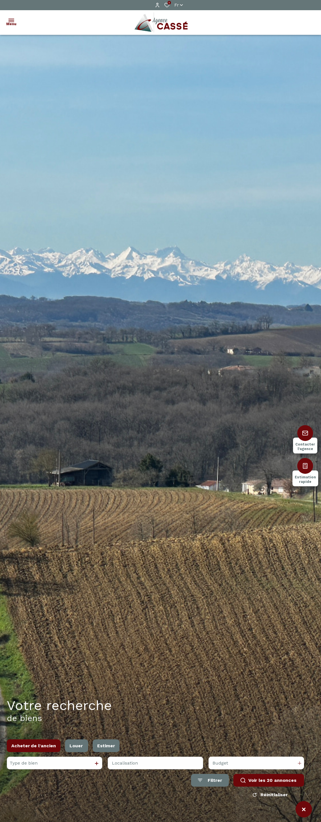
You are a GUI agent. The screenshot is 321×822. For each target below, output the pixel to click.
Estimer (106, 751)
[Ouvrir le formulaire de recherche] (210, 785)
